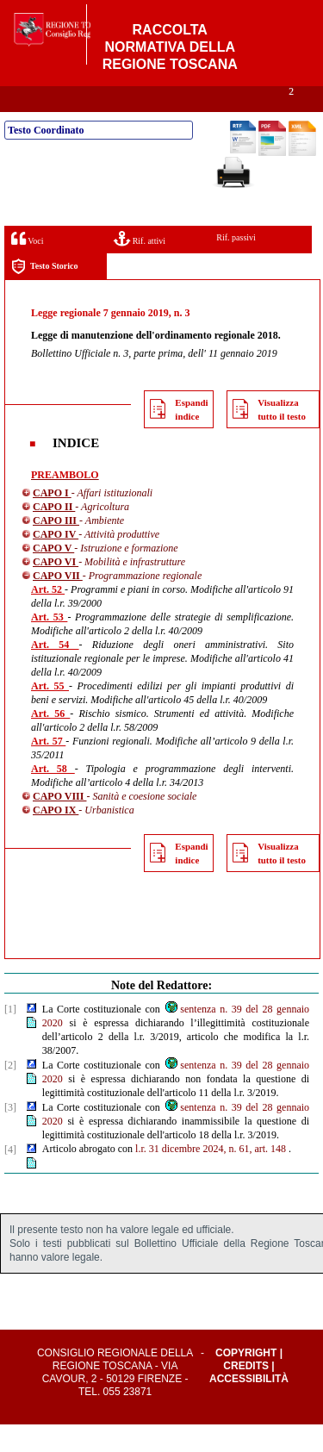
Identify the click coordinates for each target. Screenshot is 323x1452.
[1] (10, 1037)
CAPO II (54, 534)
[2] (10, 1093)
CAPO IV (55, 562)
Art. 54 (55, 672)
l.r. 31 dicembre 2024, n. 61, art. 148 (210, 1176)
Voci (27, 266)
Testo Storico (44, 294)
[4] (10, 1177)
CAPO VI (55, 589)
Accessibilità (249, 1406)
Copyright (245, 1380)
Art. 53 (49, 645)
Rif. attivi (139, 266)
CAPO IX (55, 838)
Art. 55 (50, 713)
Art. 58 (53, 796)
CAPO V (53, 576)
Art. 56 (50, 741)
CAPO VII (58, 603)
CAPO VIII (59, 824)
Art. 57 (48, 769)
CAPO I (52, 520)
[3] (10, 1135)
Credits (246, 1393)
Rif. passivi (236, 265)
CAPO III (56, 548)
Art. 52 (48, 617)
